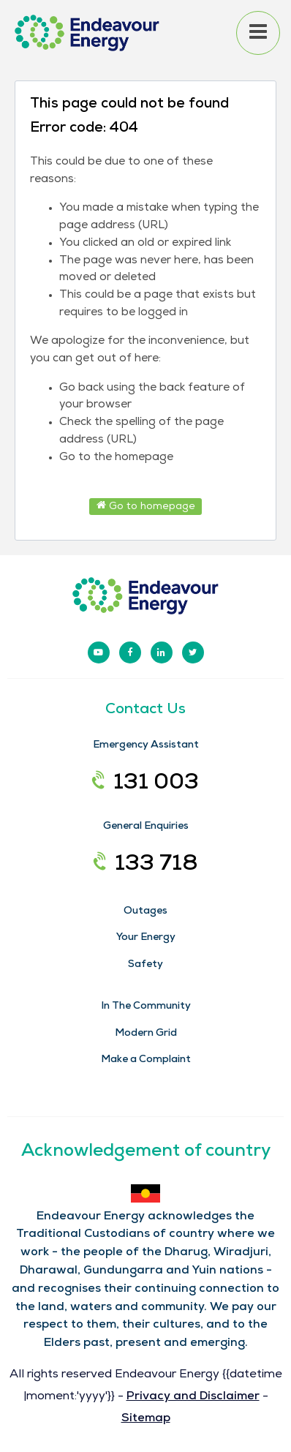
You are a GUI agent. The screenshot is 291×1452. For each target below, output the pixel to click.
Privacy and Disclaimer (193, 1397)
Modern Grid (146, 1033)
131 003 (145, 784)
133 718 (146, 865)
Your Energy (145, 938)
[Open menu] (258, 33)
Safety (145, 965)
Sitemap (145, 1419)
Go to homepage (146, 505)
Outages (145, 911)
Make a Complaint (146, 1060)
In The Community (146, 1006)
